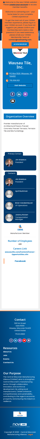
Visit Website (20, 85)
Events (6, 359)
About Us (7, 352)
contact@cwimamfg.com (20, 39)
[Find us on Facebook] (11, 340)
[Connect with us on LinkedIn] (15, 340)
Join (5, 355)
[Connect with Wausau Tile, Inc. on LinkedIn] (19, 94)
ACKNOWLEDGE (20, 44)
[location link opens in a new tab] (21, 75)
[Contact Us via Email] (29, 340)
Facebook (20, 261)
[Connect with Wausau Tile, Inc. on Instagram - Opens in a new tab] (25, 94)
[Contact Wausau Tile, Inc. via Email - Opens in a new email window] (12, 101)
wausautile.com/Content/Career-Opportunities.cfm (20, 253)
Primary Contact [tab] (14, 154)
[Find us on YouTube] (24, 340)
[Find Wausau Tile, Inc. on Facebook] (12, 94)
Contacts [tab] (11, 173)
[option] (20, 143)
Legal (30, 434)
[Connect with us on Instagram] (20, 340)
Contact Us (8, 362)
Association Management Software (20, 425)
